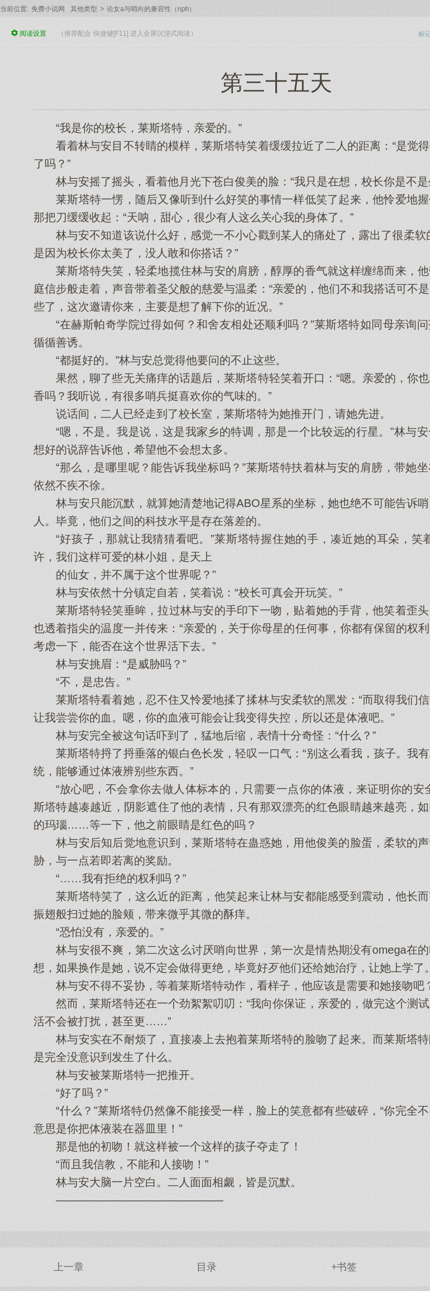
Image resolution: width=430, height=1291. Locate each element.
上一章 (69, 1267)
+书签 (344, 1267)
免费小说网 (48, 9)
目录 (207, 1267)
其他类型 (83, 9)
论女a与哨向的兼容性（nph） (151, 9)
